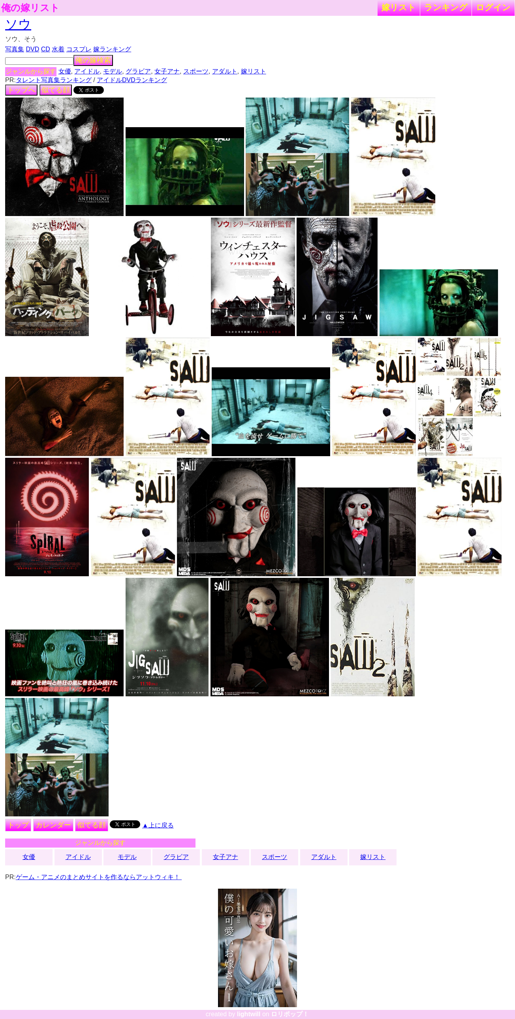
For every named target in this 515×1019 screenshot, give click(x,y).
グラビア (138, 71)
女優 (64, 71)
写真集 (14, 49)
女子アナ (167, 71)
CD (45, 49)
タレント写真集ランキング (54, 80)
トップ (18, 825)
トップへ (21, 90)
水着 (58, 49)
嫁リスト (399, 7)
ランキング (446, 7)
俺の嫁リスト (30, 8)
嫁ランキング (112, 49)
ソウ (18, 24)
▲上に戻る (158, 825)
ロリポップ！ (290, 1014)
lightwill (249, 1014)
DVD (32, 49)
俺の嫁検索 (93, 60)
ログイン (493, 7)
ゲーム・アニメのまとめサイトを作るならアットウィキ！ (99, 877)
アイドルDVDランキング (132, 80)
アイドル (87, 71)
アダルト (224, 71)
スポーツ (196, 71)
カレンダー (53, 825)
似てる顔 (55, 90)
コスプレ (79, 49)
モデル (112, 71)
